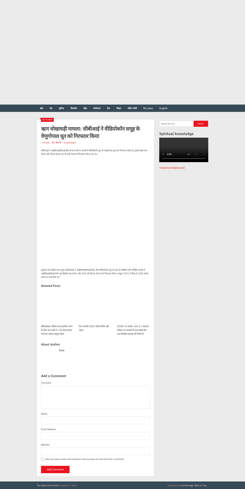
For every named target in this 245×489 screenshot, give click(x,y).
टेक (108, 108)
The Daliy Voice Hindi (47, 485)
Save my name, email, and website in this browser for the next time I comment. (85, 459)
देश (51, 108)
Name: (44, 414)
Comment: (46, 383)
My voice (148, 108)
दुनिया (61, 108)
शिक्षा (118, 108)
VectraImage (186, 485)
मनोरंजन (96, 108)
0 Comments (70, 142)
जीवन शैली (132, 108)
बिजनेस (74, 108)
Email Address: (48, 429)
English (163, 108)
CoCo (47, 142)
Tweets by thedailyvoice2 (172, 168)
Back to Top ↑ (201, 485)
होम (41, 108)
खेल (85, 108)
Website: (45, 444)
